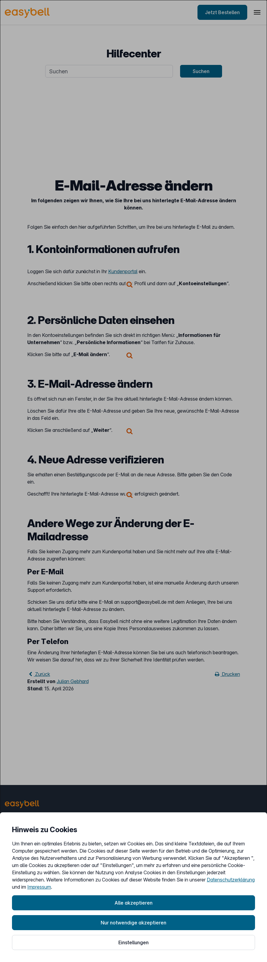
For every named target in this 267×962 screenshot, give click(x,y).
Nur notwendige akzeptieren (133, 923)
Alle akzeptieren (133, 903)
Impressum (39, 887)
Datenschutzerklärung (231, 880)
